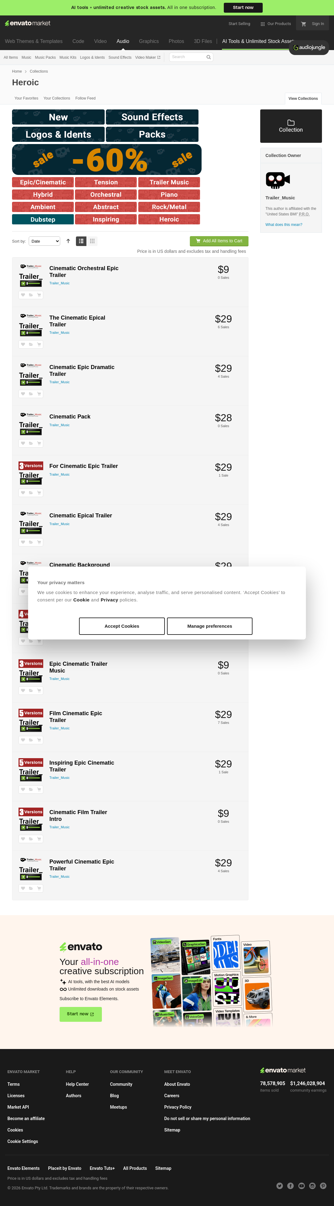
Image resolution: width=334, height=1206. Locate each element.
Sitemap (172, 1129)
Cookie (81, 599)
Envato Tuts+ (102, 1168)
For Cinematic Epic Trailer (83, 466)
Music (26, 57)
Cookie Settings (22, 1141)
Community (121, 1084)
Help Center (77, 1084)
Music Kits (68, 57)
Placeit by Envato (64, 1168)
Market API (18, 1107)
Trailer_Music (59, 283)
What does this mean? (283, 225)
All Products (135, 1168)
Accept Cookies (122, 626)
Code (78, 41)
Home (17, 71)
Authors (73, 1095)
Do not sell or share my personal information (207, 1118)
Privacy (109, 599)
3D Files (203, 41)
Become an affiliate (26, 1118)
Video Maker (146, 57)
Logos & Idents (92, 57)
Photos (176, 41)
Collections (39, 71)
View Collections (303, 98)
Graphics (149, 41)
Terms (13, 1084)
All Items (11, 57)
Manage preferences (209, 626)
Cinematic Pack (69, 417)
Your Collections (57, 98)
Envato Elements (23, 1168)
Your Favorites (26, 98)
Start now (243, 8)
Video (100, 41)
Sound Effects (120, 57)
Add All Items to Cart (219, 240)
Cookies (15, 1129)
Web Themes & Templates (34, 41)
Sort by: (19, 241)
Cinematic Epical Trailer (80, 515)
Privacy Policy (177, 1107)
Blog (114, 1095)
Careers (171, 1095)
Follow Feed (85, 98)
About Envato (177, 1084)
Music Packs (45, 57)
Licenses (16, 1095)
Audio (123, 41)
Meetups (118, 1107)
